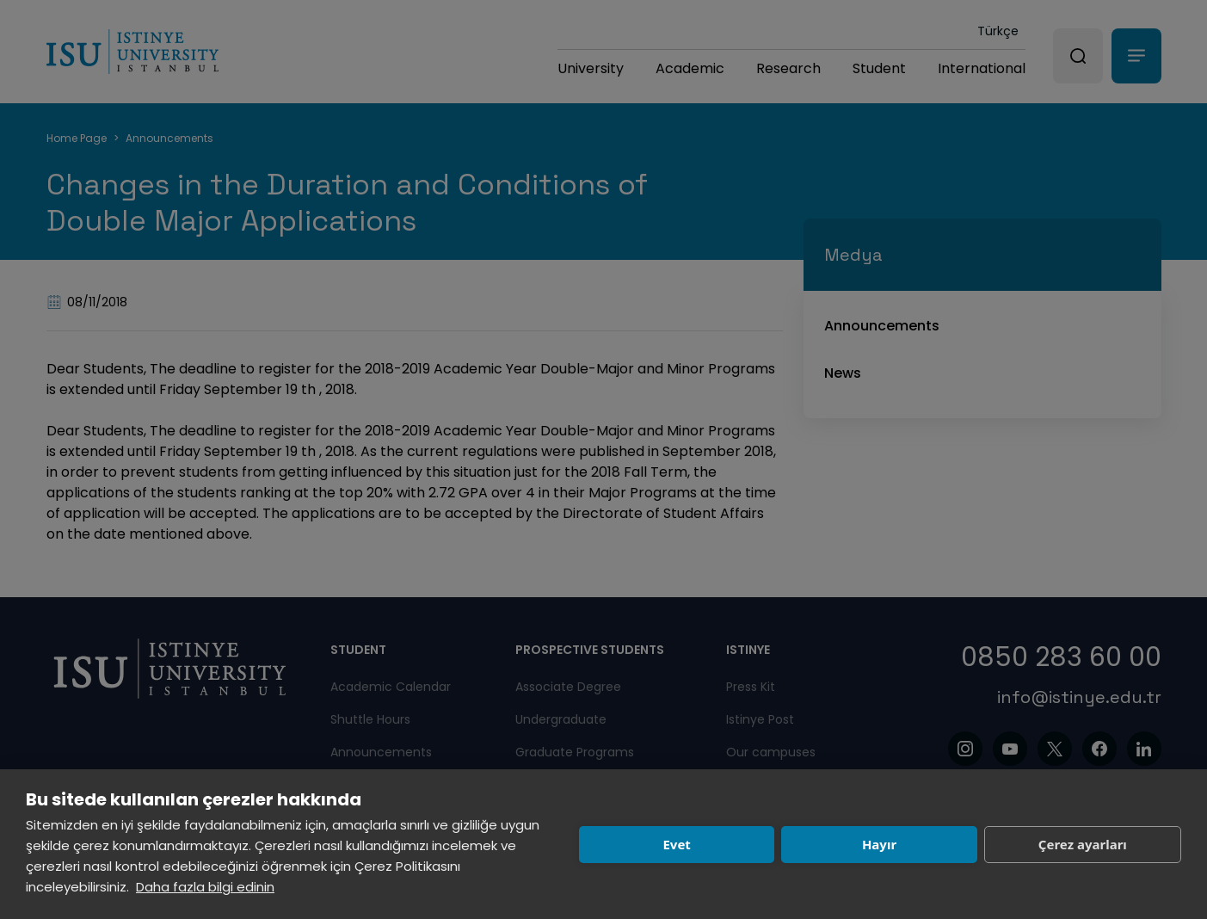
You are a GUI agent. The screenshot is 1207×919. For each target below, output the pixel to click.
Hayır (879, 844)
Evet (676, 844)
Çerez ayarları (1082, 844)
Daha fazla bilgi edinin (205, 887)
